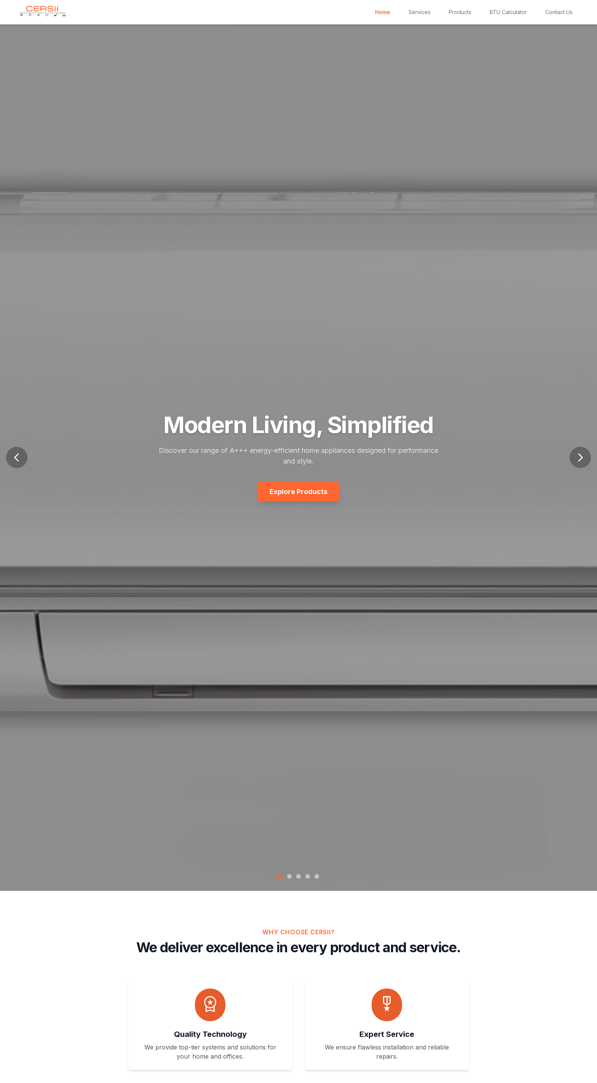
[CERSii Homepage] (42, 11)
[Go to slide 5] (316, 876)
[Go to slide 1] (280, 876)
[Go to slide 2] (289, 876)
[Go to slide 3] (298, 876)
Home (382, 12)
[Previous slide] (16, 457)
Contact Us (559, 12)
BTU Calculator (508, 12)
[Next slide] (580, 457)
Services (420, 12)
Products (460, 12)
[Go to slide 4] (307, 876)
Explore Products (298, 492)
